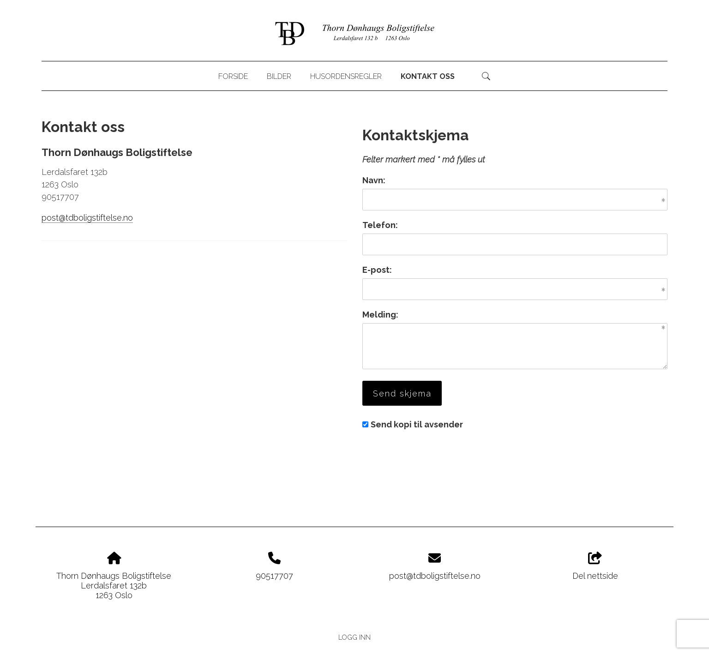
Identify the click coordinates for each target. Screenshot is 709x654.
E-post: (377, 270)
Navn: (373, 180)
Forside (233, 76)
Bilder (279, 76)
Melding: (380, 314)
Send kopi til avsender (417, 424)
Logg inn (354, 637)
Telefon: (380, 225)
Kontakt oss (428, 76)
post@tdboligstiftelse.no (87, 217)
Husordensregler (346, 76)
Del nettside (595, 566)
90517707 (274, 576)
